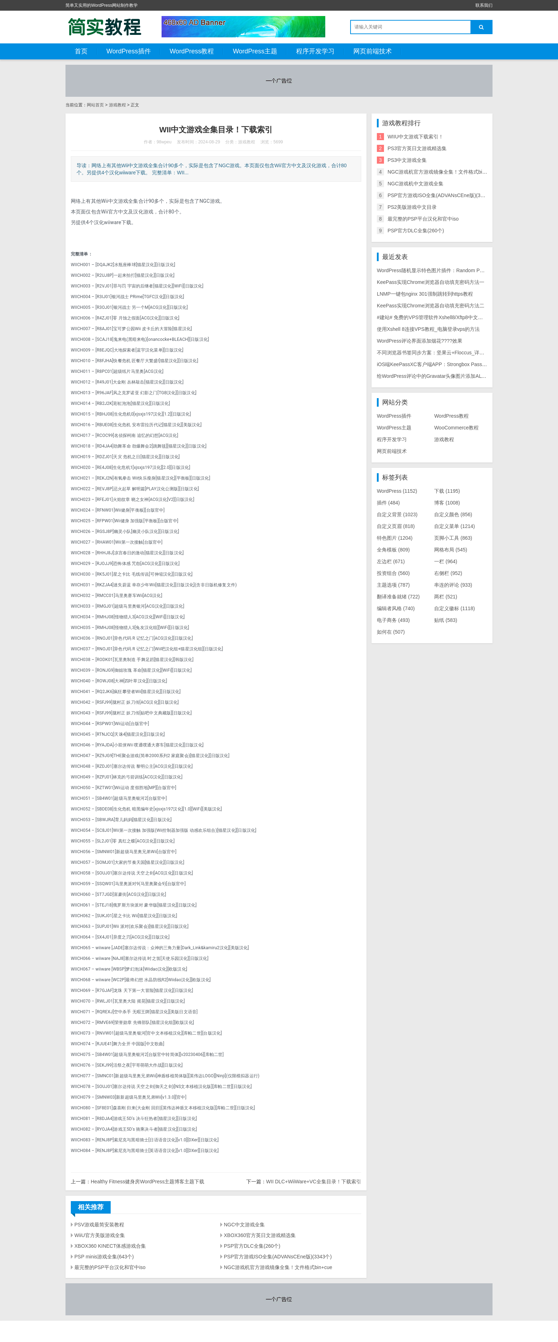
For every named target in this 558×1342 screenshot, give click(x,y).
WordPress (397, 491)
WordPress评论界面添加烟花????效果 (419, 341)
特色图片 (394, 538)
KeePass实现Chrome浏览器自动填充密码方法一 (430, 282)
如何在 (391, 632)
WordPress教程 (192, 51)
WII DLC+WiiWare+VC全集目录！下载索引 (313, 1181)
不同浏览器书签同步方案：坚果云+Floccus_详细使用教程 (440, 352)
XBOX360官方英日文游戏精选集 (260, 1235)
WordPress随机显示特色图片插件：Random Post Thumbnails (445, 270)
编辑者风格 (396, 608)
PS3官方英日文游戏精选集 (417, 148)
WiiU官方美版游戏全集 (99, 1235)
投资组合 (393, 573)
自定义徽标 (454, 608)
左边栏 (391, 561)
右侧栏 (448, 573)
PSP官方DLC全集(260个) (252, 1246)
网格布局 (450, 550)
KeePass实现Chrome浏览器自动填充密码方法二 (430, 305)
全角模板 (393, 550)
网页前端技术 (372, 51)
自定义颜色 (453, 514)
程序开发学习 (315, 51)
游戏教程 (117, 104)
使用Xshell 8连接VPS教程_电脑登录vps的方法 (428, 329)
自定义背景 (397, 514)
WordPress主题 (255, 51)
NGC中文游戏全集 (244, 1224)
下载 (447, 491)
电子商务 (393, 620)
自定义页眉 (396, 526)
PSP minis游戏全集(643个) (104, 1256)
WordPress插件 (128, 51)
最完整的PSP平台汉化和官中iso (110, 1267)
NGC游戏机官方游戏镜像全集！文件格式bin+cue (278, 1267)
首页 (81, 51)
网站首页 (95, 104)
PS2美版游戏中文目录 (412, 207)
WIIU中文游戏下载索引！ (415, 136)
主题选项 (393, 585)
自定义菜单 (454, 526)
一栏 (445, 561)
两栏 (445, 596)
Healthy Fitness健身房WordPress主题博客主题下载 (147, 1181)
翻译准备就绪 (398, 596)
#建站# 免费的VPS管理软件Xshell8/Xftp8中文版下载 (435, 317)
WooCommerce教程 (456, 427)
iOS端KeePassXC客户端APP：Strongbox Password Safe (441, 364)
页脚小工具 (453, 538)
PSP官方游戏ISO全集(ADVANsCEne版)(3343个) (278, 1256)
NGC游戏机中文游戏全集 (415, 183)
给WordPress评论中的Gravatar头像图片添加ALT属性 (435, 376)
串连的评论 (453, 585)
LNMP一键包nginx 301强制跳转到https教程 (425, 294)
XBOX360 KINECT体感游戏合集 (110, 1246)
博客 (447, 503)
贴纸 (445, 620)
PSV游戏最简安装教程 (99, 1224)
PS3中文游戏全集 (407, 160)
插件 (388, 503)
